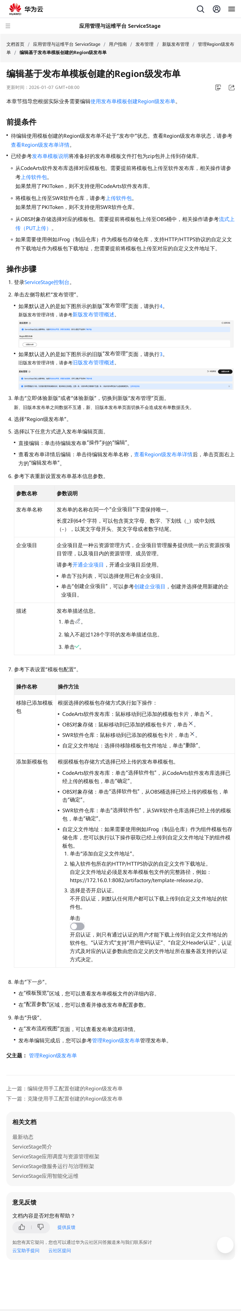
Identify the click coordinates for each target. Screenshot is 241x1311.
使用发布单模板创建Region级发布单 (132, 101)
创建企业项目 (150, 586)
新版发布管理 (175, 44)
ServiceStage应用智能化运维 (45, 1176)
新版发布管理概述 (93, 314)
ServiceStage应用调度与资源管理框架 (55, 1156)
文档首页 (15, 44)
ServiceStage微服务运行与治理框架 (53, 1166)
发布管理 (145, 44)
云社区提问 (59, 1250)
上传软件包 (34, 177)
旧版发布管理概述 (93, 362)
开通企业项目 (88, 565)
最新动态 (22, 1137)
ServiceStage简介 (32, 1147)
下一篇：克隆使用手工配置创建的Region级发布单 (64, 1099)
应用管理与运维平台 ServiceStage (66, 44)
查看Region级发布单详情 (40, 145)
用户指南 (118, 44)
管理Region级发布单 (116, 1040)
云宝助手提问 (25, 1250)
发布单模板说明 (50, 156)
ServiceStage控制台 (46, 282)
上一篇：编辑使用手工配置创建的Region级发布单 (64, 1088)
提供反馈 (66, 1227)
